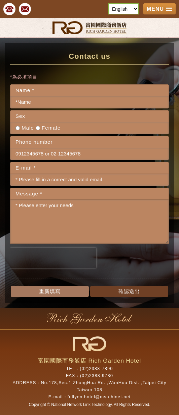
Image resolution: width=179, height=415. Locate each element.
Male (24, 128)
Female (48, 128)
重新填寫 (50, 291)
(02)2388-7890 (96, 368)
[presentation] (53, 258)
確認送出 (129, 291)
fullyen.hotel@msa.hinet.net (99, 396)
